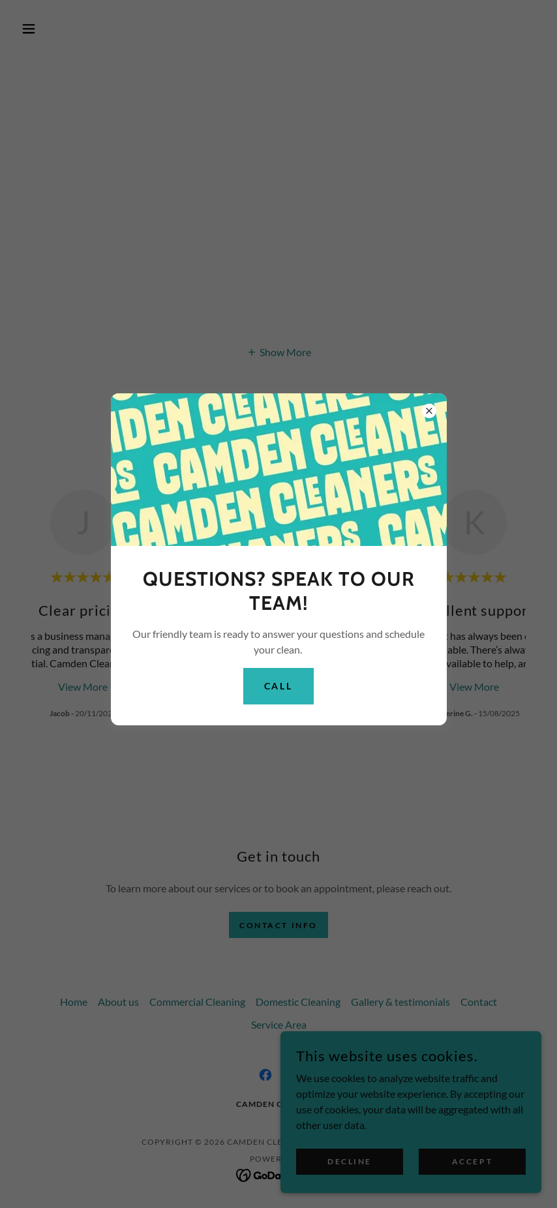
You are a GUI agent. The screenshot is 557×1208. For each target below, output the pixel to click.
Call (279, 685)
